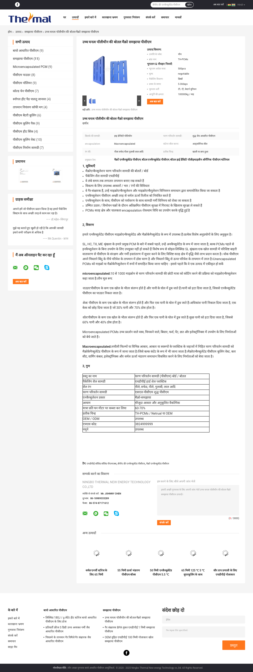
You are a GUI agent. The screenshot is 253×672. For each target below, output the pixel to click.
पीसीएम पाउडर (21, 75)
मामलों (178, 17)
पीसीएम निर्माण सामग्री (26, 148)
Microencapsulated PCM (30, 67)
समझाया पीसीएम (33, 31)
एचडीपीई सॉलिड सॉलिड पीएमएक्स (101, 463)
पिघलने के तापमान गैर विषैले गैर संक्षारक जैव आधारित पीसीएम (68, 639)
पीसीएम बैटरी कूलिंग (24, 115)
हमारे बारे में (90, 17)
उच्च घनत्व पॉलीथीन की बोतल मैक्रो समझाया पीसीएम (114, 109)
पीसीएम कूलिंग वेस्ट (24, 139)
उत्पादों (75, 17)
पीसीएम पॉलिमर (22, 83)
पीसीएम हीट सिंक (23, 131)
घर (64, 17)
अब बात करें (218, 4)
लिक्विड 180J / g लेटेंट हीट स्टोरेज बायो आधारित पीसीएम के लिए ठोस (70, 619)
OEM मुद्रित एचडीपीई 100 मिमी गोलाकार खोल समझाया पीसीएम (129, 639)
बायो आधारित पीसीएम (26, 50)
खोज (189, 4)
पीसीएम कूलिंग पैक (24, 123)
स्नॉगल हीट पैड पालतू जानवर (29, 99)
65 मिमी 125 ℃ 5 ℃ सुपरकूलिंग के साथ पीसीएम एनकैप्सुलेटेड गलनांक (193, 572)
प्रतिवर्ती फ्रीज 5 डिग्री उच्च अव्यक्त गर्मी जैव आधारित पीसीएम (67, 629)
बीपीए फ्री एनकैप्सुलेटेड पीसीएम (131, 463)
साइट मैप (12, 647)
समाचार (165, 17)
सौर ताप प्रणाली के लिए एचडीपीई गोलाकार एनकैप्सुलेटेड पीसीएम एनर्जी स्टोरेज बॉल (225, 572)
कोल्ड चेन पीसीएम (23, 91)
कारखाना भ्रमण (110, 17)
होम (10, 31)
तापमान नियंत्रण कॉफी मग (28, 107)
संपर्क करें (150, 17)
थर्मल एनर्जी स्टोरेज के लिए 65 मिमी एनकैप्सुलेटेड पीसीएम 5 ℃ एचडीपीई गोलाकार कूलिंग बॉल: (96, 572)
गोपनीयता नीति (59, 667)
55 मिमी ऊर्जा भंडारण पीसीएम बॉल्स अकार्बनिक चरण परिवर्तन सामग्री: (128, 572)
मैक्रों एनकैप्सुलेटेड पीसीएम (157, 463)
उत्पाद (18, 31)
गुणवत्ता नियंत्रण (132, 17)
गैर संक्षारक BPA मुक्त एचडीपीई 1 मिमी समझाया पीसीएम (130, 629)
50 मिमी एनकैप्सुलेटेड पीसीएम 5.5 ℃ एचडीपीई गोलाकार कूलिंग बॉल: (161, 572)
